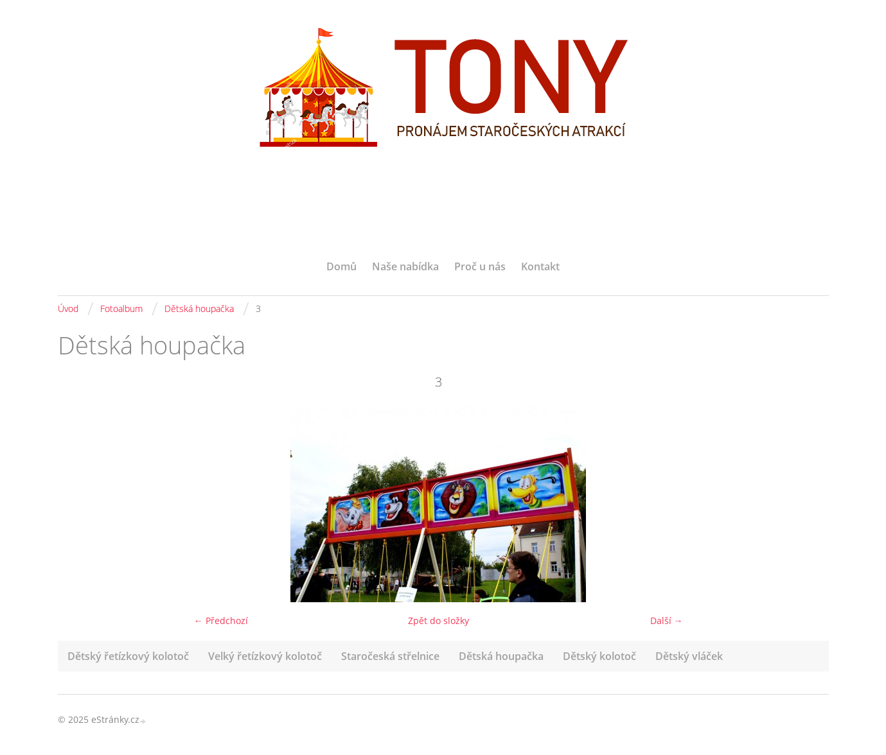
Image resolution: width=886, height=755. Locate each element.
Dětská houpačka (199, 308)
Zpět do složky (438, 620)
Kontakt (540, 266)
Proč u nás (480, 266)
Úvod (68, 308)
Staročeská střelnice (390, 656)
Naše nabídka (405, 266)
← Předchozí (221, 620)
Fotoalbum (121, 308)
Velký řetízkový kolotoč (265, 656)
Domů (341, 266)
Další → (666, 620)
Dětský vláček (689, 656)
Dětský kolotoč (599, 656)
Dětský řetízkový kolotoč (128, 656)
